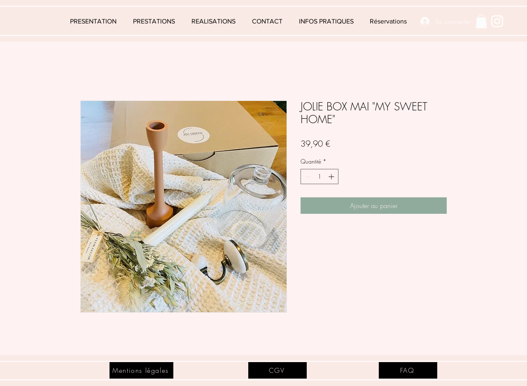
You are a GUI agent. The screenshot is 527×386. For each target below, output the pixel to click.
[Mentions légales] (141, 370)
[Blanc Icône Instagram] (497, 21)
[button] (326, 21)
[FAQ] (408, 370)
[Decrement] (307, 176)
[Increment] (332, 176)
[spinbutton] (319, 176)
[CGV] (277, 370)
